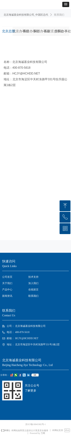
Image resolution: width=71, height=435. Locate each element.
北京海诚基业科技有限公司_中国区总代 (26, 14)
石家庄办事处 (54, 31)
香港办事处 (31, 31)
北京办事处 (21, 31)
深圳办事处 (42, 31)
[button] (65, 4)
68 (35, 375)
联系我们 (59, 14)
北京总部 (8, 31)
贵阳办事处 (63, 31)
